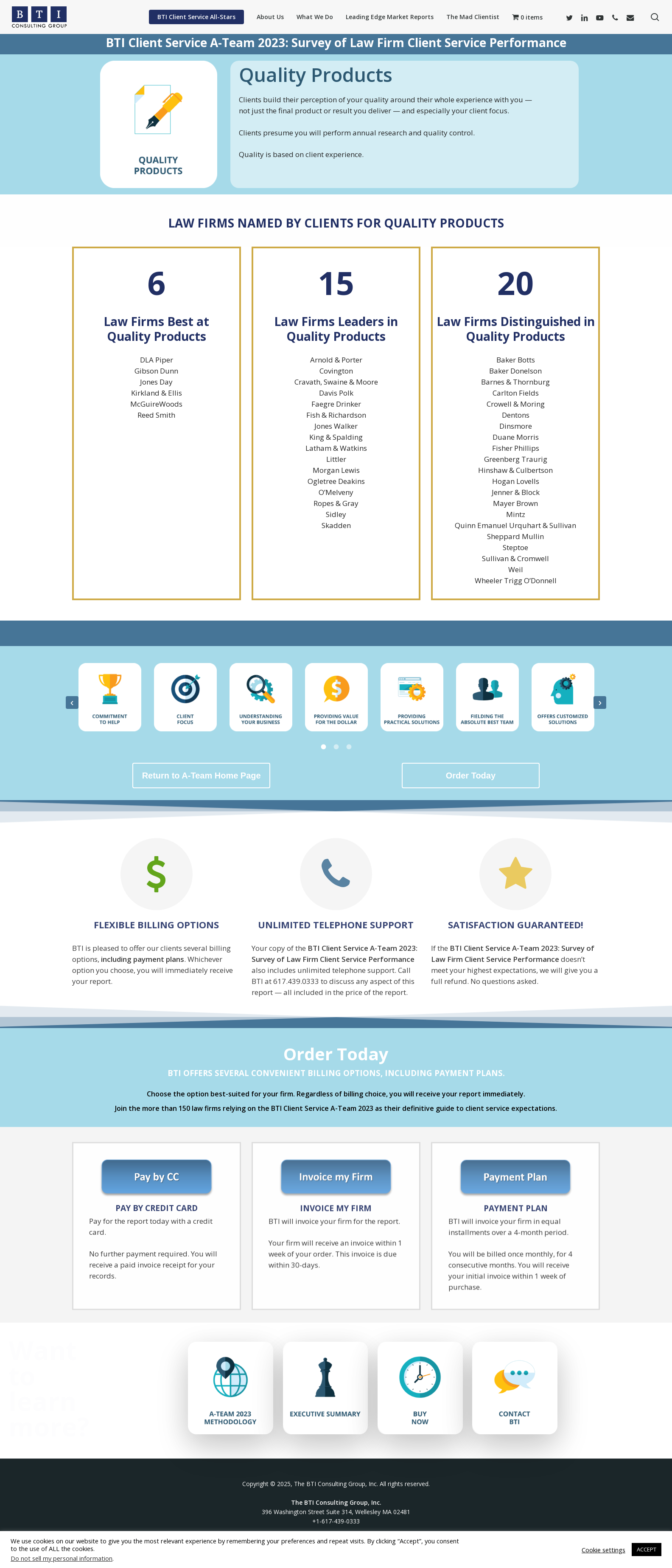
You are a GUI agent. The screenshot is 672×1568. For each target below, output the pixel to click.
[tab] (323, 746)
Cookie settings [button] (603, 1550)
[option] (109, 700)
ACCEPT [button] (646, 1549)
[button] (72, 702)
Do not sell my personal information (61, 1558)
